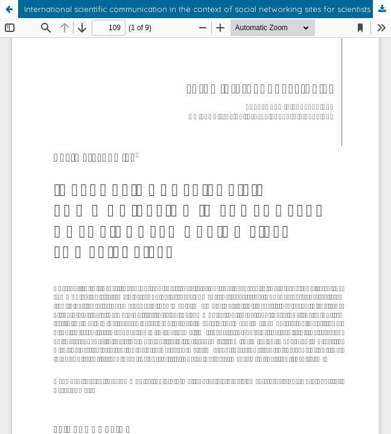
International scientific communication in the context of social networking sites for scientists (197, 9)
